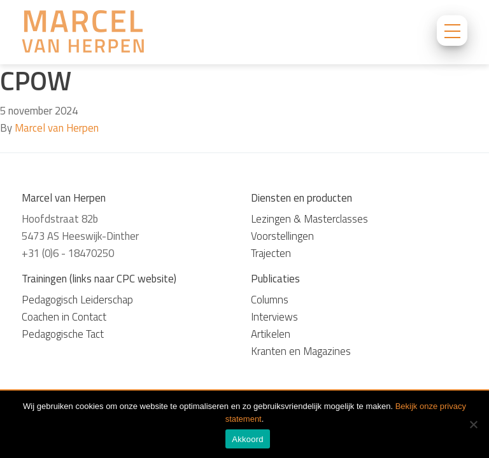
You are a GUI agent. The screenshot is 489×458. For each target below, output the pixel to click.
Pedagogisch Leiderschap (77, 299)
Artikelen (270, 334)
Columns (269, 299)
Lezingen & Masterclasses (309, 219)
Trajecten (271, 253)
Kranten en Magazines (301, 351)
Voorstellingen (282, 236)
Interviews (274, 317)
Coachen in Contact (64, 317)
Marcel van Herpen (57, 128)
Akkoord (247, 439)
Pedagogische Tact (63, 334)
